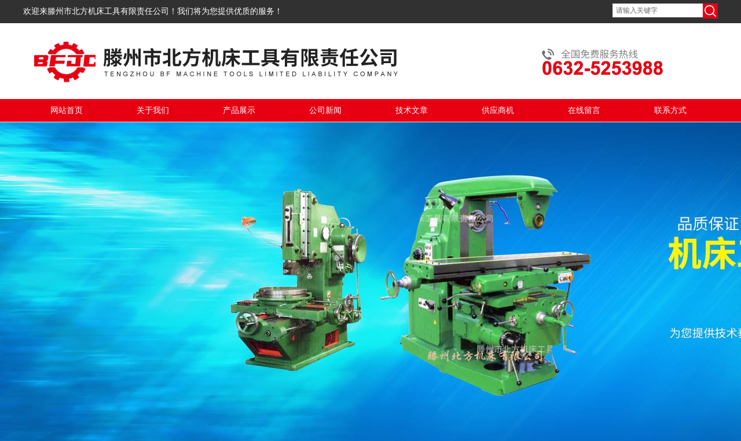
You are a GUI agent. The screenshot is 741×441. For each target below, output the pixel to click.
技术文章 (411, 110)
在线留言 (584, 110)
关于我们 (153, 110)
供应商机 (498, 110)
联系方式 (670, 110)
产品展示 (239, 110)
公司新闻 (325, 110)
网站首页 (66, 110)
